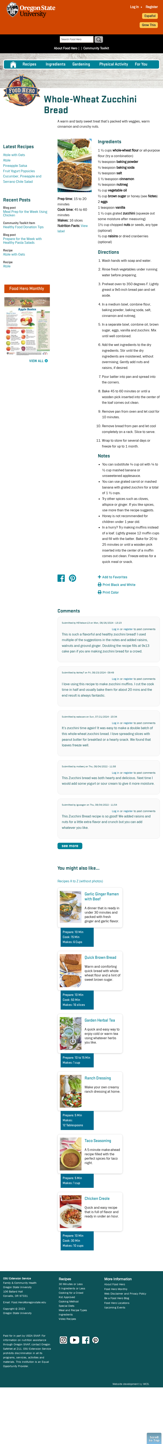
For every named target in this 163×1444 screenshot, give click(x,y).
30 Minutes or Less (71, 1284)
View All (36, 361)
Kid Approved (67, 1297)
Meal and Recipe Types (73, 1310)
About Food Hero (65, 48)
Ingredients (56, 64)
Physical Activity (113, 64)
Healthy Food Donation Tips (23, 227)
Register (152, 7)
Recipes (29, 64)
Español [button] (150, 16)
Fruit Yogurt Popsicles (19, 171)
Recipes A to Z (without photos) (80, 881)
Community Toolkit (96, 48)
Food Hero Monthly (115, 1289)
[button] (120, 577)
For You (141, 64)
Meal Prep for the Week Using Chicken (25, 213)
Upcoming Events (114, 1307)
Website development (126, 1384)
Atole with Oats (14, 155)
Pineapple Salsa (15, 166)
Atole (7, 160)
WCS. (146, 1384)
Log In (134, 7)
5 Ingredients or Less (72, 1288)
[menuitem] (134, 7)
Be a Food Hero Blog (116, 1298)
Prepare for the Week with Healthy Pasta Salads (22, 241)
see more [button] (70, 846)
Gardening (81, 64)
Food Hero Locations (116, 1303)
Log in (115, 629)
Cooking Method (69, 1301)
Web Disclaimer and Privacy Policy (125, 1293)
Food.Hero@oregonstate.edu (28, 1302)
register (128, 629)
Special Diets (66, 1306)
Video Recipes (67, 1319)
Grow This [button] (149, 25)
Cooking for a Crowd (71, 1293)
